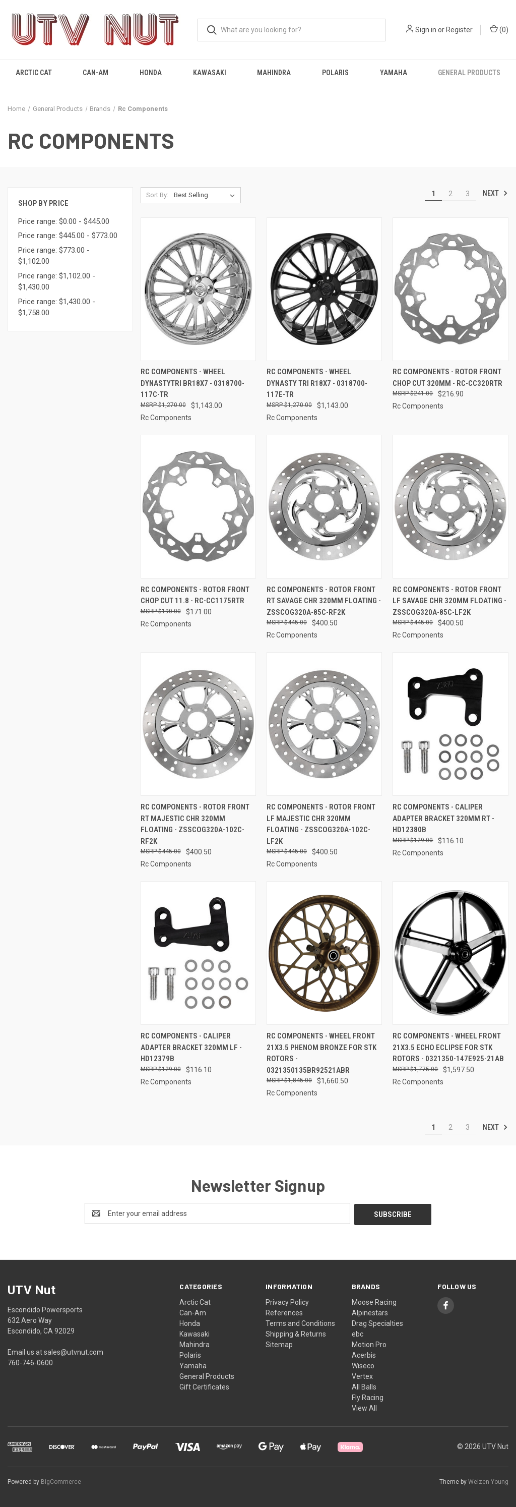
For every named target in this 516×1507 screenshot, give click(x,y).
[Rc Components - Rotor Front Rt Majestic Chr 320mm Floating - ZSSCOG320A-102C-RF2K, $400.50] (198, 724)
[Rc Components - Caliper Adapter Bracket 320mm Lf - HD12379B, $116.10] (198, 953)
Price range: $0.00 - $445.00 (63, 221)
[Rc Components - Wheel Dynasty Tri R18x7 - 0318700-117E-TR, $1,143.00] (324, 289)
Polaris (335, 73)
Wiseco (363, 1365)
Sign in (425, 30)
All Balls (364, 1386)
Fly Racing (367, 1397)
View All (364, 1407)
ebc (357, 1333)
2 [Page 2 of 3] (450, 194)
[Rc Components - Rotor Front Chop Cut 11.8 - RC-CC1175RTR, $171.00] (198, 506)
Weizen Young (488, 1481)
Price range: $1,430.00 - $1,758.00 (56, 307)
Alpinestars (370, 1312)
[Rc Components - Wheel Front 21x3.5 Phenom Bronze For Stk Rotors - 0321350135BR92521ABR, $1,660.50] (324, 953)
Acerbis (364, 1354)
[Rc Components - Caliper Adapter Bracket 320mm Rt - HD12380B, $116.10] (450, 724)
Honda (151, 73)
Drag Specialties (377, 1322)
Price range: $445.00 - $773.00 (67, 235)
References (284, 1312)
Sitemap (279, 1344)
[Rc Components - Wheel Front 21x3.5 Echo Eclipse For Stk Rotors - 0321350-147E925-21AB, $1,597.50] (450, 953)
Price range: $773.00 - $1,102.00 (54, 256)
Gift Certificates (204, 1386)
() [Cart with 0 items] (499, 29)
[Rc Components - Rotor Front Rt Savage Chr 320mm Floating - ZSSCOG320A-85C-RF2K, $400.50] (324, 506)
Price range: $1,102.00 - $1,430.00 (56, 281)
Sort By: (157, 195)
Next (495, 193)
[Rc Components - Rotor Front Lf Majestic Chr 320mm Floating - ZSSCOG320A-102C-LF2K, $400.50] (324, 724)
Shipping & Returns (296, 1333)
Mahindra (274, 73)
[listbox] (206, 195)
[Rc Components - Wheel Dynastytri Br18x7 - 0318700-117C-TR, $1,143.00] (198, 289)
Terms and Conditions (300, 1322)
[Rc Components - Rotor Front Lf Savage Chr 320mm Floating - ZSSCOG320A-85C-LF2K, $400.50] (450, 506)
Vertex (362, 1375)
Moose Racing (374, 1301)
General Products (469, 73)
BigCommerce (61, 1481)
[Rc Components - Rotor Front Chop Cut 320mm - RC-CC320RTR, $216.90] (450, 289)
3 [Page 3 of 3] (468, 194)
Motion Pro (369, 1344)
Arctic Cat (34, 73)
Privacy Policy (287, 1301)
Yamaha (393, 73)
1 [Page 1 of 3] (433, 194)
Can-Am (95, 73)
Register (459, 30)
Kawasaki (209, 73)
